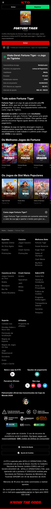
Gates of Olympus (39, 200)
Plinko (20, 290)
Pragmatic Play (5, 203)
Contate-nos (7, 324)
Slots (20, 246)
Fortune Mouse (22, 165)
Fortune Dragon (38, 165)
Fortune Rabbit (6, 165)
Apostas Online (8, 243)
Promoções (6, 253)
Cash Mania (40, 259)
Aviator (21, 276)
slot (26, 103)
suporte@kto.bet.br (24, 492)
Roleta (4, 282)
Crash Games (24, 250)
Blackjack (6, 286)
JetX (20, 283)
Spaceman (22, 280)
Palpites (5, 250)
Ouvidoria (6, 357)
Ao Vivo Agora (8, 246)
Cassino (10, 230)
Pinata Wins (21, 200)
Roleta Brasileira (8, 293)
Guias (4, 360)
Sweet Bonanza (41, 246)
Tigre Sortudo (6, 200)
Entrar (13, 7)
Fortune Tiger (40, 243)
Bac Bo (5, 289)
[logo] (25, 2)
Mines (20, 287)
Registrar (37, 7)
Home (4, 230)
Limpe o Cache (8, 364)
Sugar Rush (40, 250)
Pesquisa (39, 313)
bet (17, 219)
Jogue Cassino (24, 243)
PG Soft (3, 167)
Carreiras (39, 309)
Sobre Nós (39, 276)
